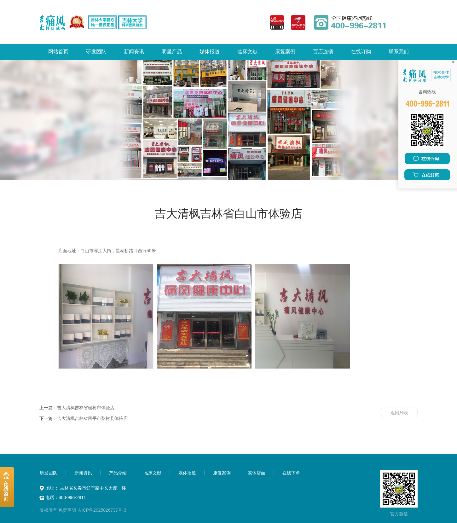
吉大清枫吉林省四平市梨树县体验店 (92, 418)
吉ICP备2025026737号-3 (101, 510)
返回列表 (399, 412)
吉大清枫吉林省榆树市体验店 (85, 407)
